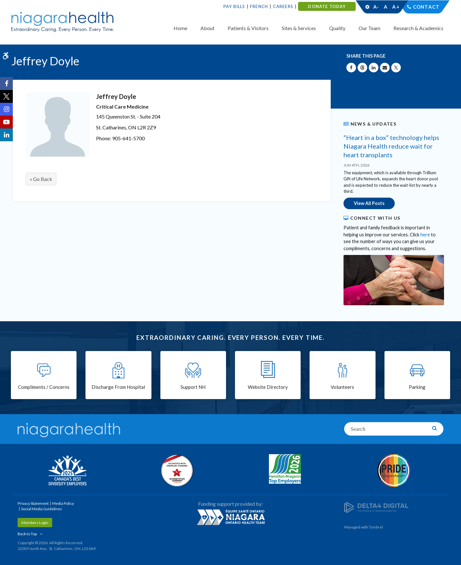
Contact (426, 7)
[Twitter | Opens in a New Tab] (6, 96)
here (425, 234)
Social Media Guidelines (41, 508)
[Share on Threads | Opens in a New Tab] (362, 67)
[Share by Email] (385, 67)
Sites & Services (299, 28)
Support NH (193, 387)
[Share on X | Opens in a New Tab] (396, 67)
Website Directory (268, 387)
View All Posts (369, 203)
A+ (395, 7)
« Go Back (41, 179)
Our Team (369, 28)
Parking (417, 387)
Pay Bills (234, 6)
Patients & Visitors (248, 28)
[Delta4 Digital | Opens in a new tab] (376, 507)
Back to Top (27, 533)
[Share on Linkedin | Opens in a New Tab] (373, 67)
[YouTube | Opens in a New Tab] (6, 122)
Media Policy (63, 503)
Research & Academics (418, 28)
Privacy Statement (33, 503)
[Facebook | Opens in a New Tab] (6, 83)
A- (376, 7)
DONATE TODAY (326, 6)
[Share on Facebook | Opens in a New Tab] (351, 67)
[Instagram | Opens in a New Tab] (6, 109)
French (259, 6)
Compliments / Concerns (43, 387)
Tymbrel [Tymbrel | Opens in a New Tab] (376, 527)
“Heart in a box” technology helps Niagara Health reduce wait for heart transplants (391, 146)
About (207, 28)
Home (180, 28)
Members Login (34, 522)
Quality (337, 28)
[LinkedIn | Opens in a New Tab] (6, 134)
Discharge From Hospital (118, 387)
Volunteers (342, 387)
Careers (283, 6)
